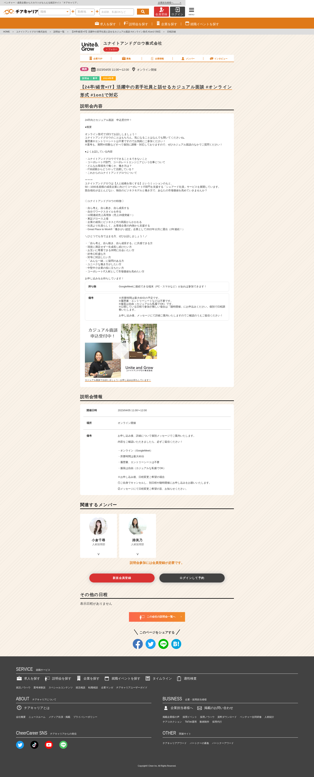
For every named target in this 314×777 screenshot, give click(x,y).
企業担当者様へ (298, 2)
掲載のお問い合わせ (214, 708)
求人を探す (28, 678)
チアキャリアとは (33, 708)
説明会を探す (57, 678)
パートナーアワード (223, 743)
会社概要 (21, 717)
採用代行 (217, 721)
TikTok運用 (191, 721)
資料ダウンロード (227, 717)
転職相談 (93, 687)
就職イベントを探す (122, 678)
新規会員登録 (122, 577)
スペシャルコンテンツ (61, 687)
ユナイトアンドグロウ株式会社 (31, 31)
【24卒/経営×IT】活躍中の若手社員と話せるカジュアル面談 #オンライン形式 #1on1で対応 (116, 31)
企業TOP (95, 58)
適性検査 (186, 678)
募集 (126, 58)
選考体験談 (39, 687)
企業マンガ (107, 687)
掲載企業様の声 (171, 717)
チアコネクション (172, 721)
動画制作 (204, 721)
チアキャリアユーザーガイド (131, 687)
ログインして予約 (192, 577)
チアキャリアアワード (175, 743)
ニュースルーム (37, 717)
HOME (6, 31)
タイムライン (158, 678)
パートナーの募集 (199, 743)
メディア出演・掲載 (59, 717)
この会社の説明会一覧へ (157, 617)
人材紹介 (269, 717)
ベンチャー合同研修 (251, 717)
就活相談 (80, 687)
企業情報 (157, 58)
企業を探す (87, 678)
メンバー (188, 58)
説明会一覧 (58, 31)
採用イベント (190, 717)
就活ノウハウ (23, 687)
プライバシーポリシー (85, 717)
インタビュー (218, 58)
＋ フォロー (111, 49)
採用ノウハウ (207, 717)
